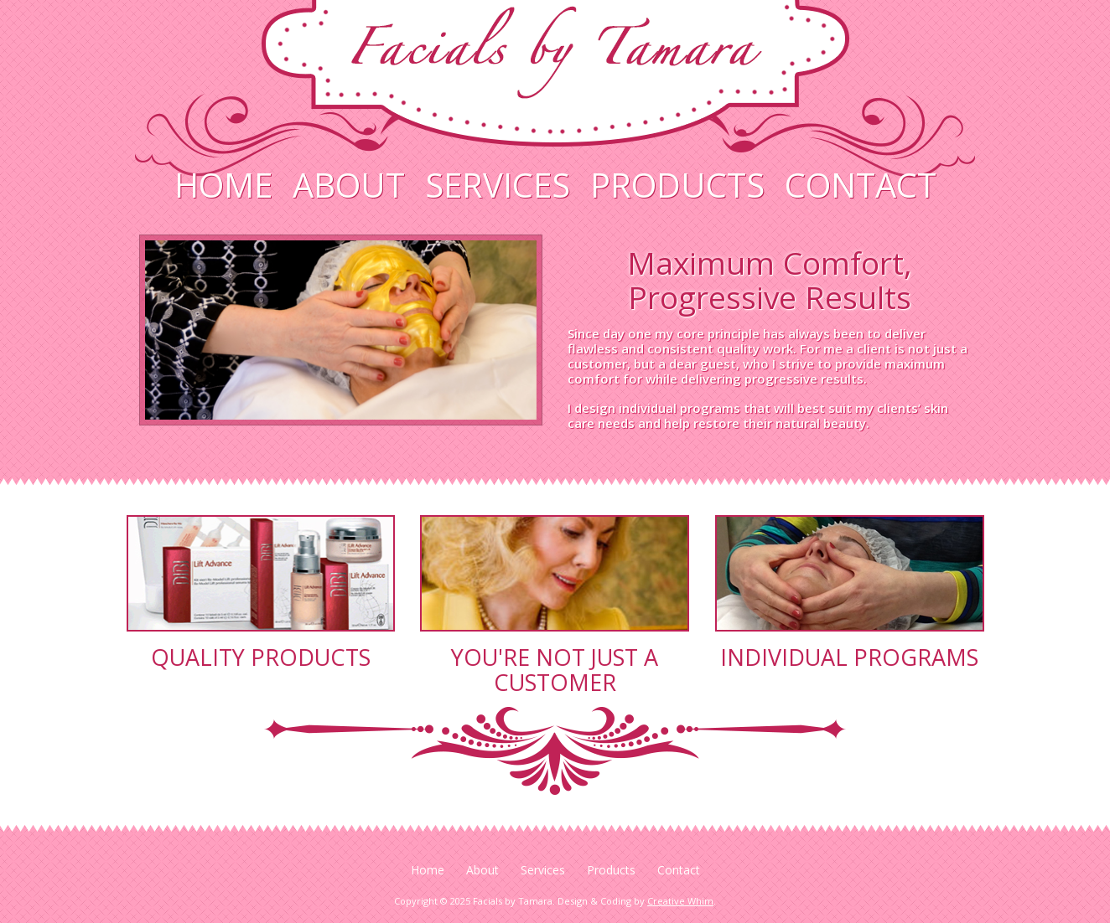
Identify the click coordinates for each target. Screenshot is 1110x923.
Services (497, 185)
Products (677, 185)
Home (223, 185)
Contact (860, 185)
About (349, 185)
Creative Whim (680, 901)
